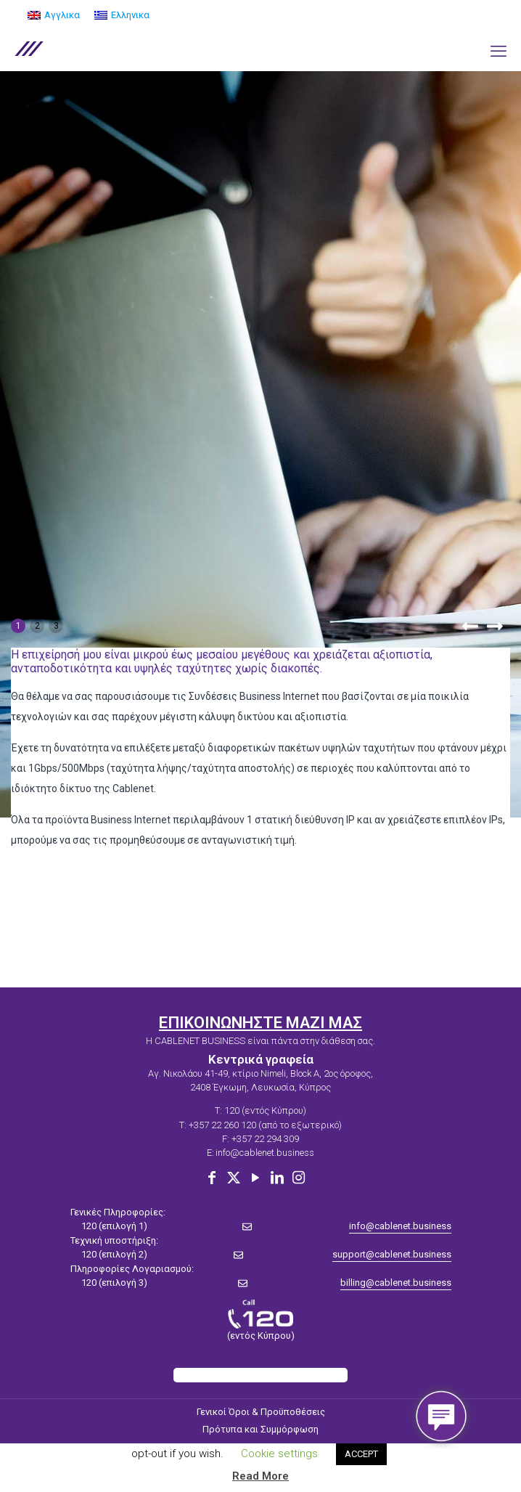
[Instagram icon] (299, 1177)
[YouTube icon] (255, 1177)
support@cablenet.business (391, 1254)
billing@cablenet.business (395, 1282)
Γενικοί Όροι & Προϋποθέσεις (261, 1411)
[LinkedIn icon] (277, 1177)
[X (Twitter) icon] (233, 1177)
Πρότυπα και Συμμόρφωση (260, 1429)
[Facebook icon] (212, 1177)
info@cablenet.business (265, 1152)
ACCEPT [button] (361, 1453)
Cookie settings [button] (279, 1453)
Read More (260, 1476)
